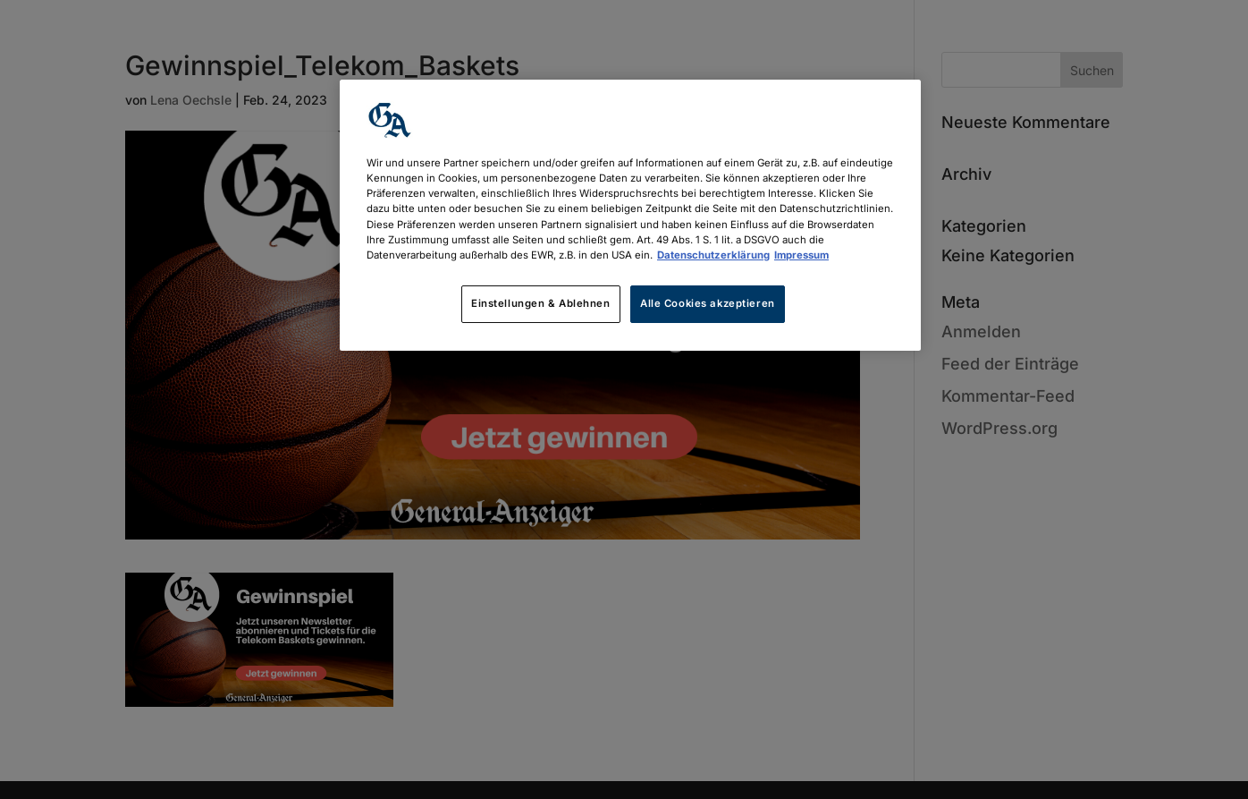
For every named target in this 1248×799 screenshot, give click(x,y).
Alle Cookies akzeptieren (707, 303)
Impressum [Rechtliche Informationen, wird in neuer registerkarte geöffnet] (801, 255)
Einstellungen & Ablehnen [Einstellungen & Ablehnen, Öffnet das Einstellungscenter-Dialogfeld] (541, 303)
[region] (630, 215)
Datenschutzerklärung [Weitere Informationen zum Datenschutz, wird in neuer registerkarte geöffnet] (713, 255)
